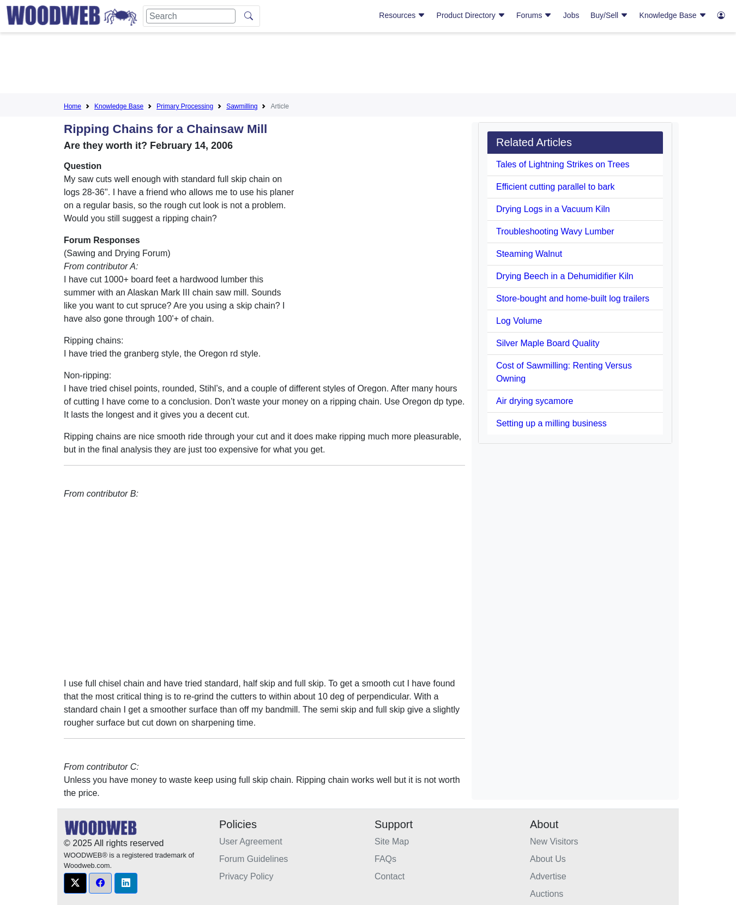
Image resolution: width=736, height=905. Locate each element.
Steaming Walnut (529, 253)
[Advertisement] (368, 64)
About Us (548, 859)
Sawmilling (241, 106)
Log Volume (519, 320)
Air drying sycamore (534, 401)
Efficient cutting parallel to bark (555, 186)
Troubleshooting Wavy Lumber (555, 231)
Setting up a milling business (551, 423)
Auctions (546, 893)
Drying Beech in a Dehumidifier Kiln (565, 276)
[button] (75, 883)
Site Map (392, 841)
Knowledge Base (673, 15)
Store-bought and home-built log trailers (572, 298)
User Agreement (250, 841)
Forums (534, 15)
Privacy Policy (246, 876)
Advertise (548, 876)
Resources (402, 15)
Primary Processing (184, 106)
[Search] (191, 16)
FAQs (385, 859)
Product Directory (471, 15)
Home (72, 106)
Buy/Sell (609, 15)
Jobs (571, 15)
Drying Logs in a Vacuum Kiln (553, 209)
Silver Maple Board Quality (547, 343)
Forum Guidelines (253, 859)
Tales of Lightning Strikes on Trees (563, 164)
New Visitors (554, 841)
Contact (390, 876)
